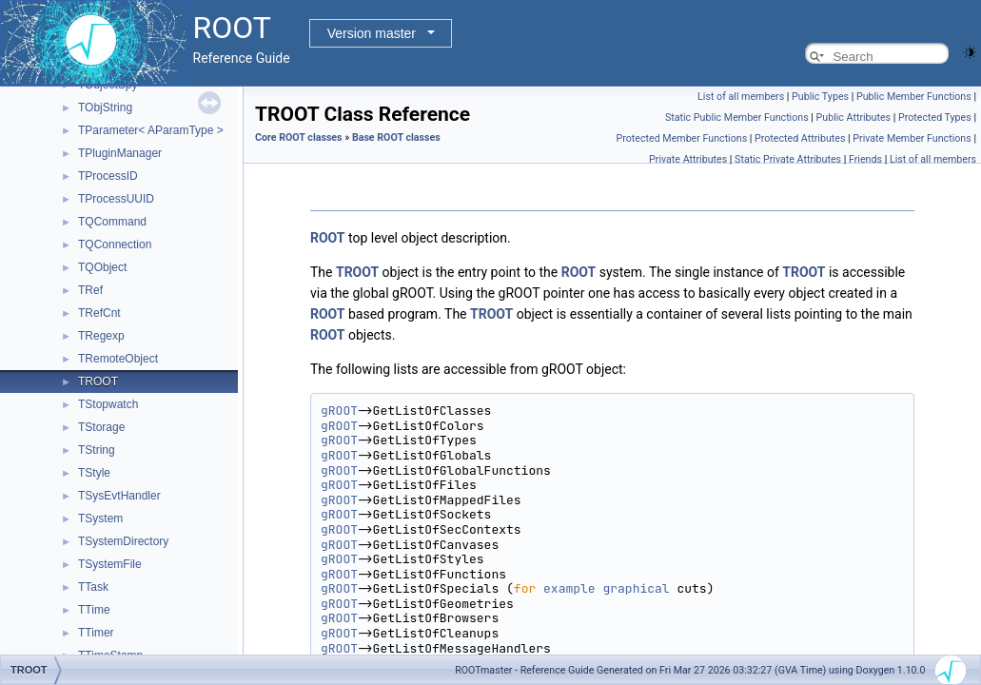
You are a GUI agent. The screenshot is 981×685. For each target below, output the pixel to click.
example (569, 588)
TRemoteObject (118, 358)
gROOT (339, 410)
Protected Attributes (800, 138)
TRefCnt (99, 313)
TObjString (105, 107)
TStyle (94, 473)
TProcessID (108, 176)
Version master (371, 33)
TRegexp (101, 335)
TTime (94, 609)
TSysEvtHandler (119, 495)
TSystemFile (110, 564)
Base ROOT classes (396, 137)
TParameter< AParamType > (151, 130)
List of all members (740, 96)
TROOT (98, 381)
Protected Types (934, 117)
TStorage (101, 427)
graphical (635, 588)
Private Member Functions (912, 138)
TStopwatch (108, 404)
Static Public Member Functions (737, 117)
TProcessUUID (116, 199)
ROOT (327, 237)
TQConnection (114, 244)
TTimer (96, 632)
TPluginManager (120, 153)
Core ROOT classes (299, 137)
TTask (93, 587)
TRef (90, 290)
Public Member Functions (913, 96)
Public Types (820, 96)
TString (96, 450)
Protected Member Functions (682, 138)
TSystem (100, 518)
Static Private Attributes (788, 159)
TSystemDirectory (123, 541)
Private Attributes (688, 159)
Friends (865, 159)
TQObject (102, 267)
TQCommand (112, 221)
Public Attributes (854, 117)
